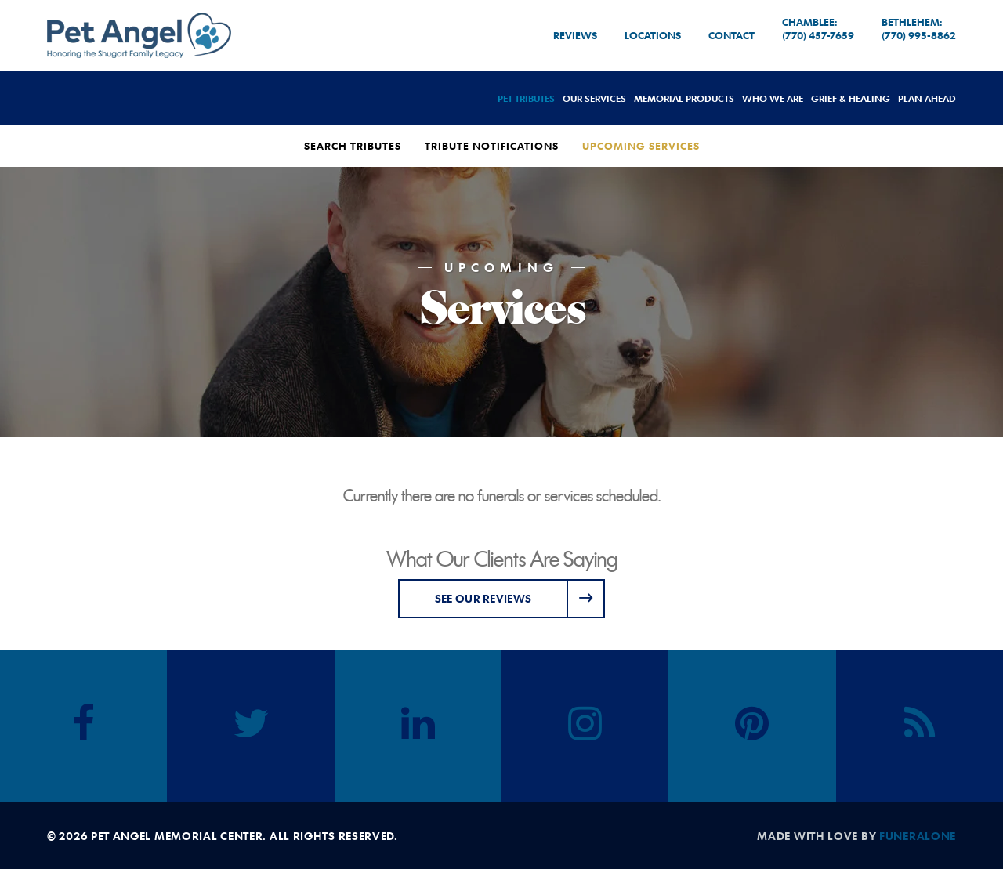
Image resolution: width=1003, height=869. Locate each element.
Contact (731, 35)
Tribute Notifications (492, 146)
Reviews (575, 35)
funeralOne (917, 835)
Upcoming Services (641, 146)
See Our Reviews (483, 598)
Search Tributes (352, 146)
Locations (653, 35)
